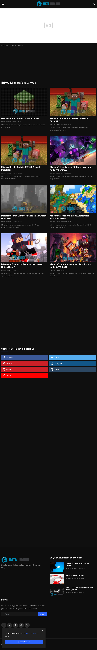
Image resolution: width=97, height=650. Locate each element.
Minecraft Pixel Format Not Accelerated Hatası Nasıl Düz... (69, 217)
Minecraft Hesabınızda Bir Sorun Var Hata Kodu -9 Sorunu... (70, 168)
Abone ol (43, 614)
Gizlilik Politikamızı (32, 633)
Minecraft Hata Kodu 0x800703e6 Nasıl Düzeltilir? (69, 120)
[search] (94, 3)
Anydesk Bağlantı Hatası (75, 575)
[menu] (2, 3)
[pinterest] (15, 625)
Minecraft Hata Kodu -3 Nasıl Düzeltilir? (20, 118)
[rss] (27, 625)
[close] (42, 630)
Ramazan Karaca (6, 121)
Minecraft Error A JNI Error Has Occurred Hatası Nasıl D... (21, 265)
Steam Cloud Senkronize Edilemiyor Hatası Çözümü (79, 588)
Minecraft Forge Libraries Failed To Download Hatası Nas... (23, 217)
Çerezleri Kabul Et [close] (24, 642)
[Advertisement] (48, 65)
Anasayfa (4, 45)
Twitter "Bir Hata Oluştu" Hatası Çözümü (77, 564)
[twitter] (9, 625)
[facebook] (3, 625)
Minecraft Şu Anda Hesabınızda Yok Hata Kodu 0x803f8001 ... (70, 265)
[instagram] (21, 625)
